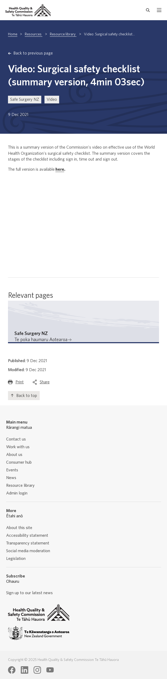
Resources (33, 34)
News (11, 478)
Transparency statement (27, 543)
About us (14, 454)
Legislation (16, 558)
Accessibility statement (27, 535)
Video (52, 99)
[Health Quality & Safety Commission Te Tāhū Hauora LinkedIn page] (24, 670)
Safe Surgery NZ (24, 99)
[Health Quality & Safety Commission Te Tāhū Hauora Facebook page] (11, 670)
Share (45, 383)
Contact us (16, 439)
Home (12, 34)
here (59, 169)
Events (12, 470)
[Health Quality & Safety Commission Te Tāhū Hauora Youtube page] (50, 670)
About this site (19, 528)
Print (19, 383)
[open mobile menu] (159, 10)
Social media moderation (28, 551)
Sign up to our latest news (29, 593)
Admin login (16, 493)
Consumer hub (19, 462)
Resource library (63, 34)
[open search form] (148, 10)
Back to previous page (33, 53)
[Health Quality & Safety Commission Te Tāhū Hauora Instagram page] (37, 670)
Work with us (18, 447)
